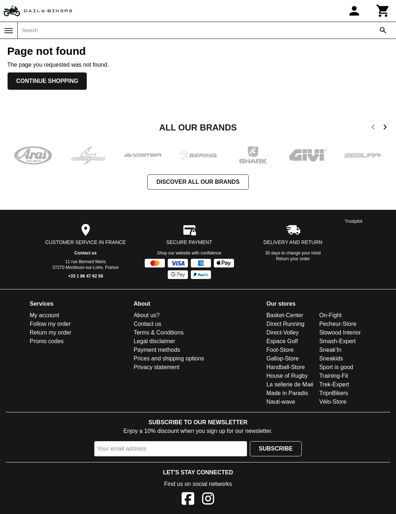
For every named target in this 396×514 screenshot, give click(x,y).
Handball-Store (285, 367)
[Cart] (383, 11)
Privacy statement (156, 367)
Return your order (293, 258)
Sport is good (336, 367)
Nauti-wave (280, 402)
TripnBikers (333, 393)
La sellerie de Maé (290, 384)
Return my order (51, 332)
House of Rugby (287, 376)
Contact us (86, 253)
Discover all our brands (197, 182)
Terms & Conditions (159, 332)
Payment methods (157, 350)
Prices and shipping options (169, 358)
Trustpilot (354, 221)
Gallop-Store (282, 358)
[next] (385, 128)
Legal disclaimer (154, 341)
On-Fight (330, 315)
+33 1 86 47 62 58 (85, 276)
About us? (146, 315)
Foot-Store (280, 350)
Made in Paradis (287, 393)
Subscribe (276, 449)
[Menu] (8, 30)
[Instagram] (208, 499)
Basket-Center (284, 315)
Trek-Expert (334, 384)
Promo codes (47, 341)
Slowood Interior (340, 332)
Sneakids (331, 358)
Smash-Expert (337, 341)
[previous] (373, 128)
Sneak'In (330, 350)
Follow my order (50, 324)
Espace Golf (282, 341)
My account (44, 315)
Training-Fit (333, 376)
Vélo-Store (333, 402)
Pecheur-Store (337, 324)
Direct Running (285, 324)
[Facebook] (188, 499)
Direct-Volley (282, 332)
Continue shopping (47, 81)
